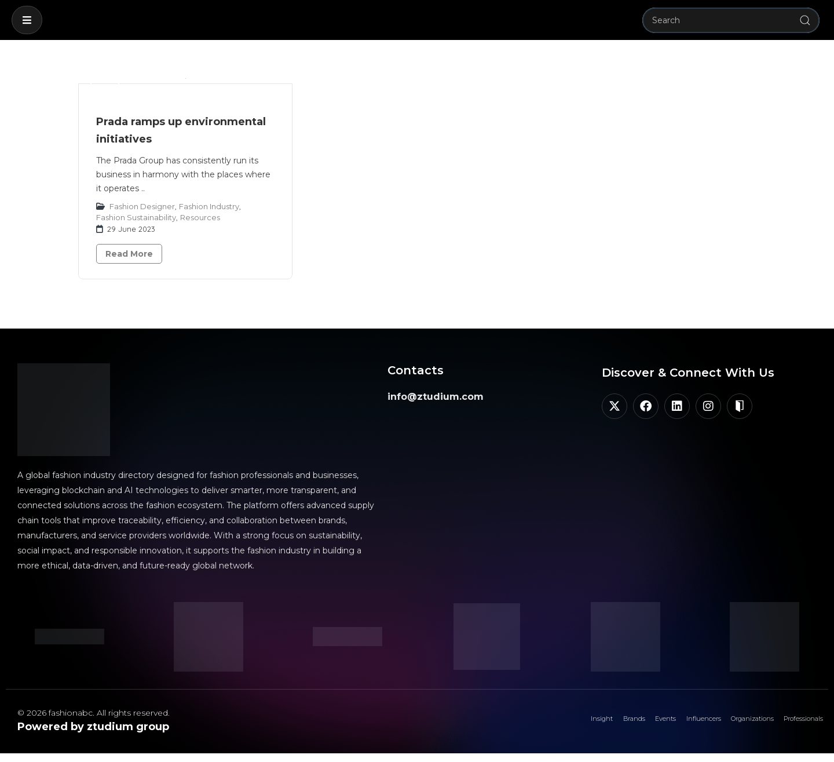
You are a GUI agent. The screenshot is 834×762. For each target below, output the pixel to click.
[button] (27, 20)
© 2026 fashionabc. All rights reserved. (93, 713)
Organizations (722, 724)
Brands (559, 724)
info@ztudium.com (435, 396)
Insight (515, 724)
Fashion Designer (142, 206)
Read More (129, 254)
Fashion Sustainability (136, 217)
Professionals (793, 724)
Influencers (655, 724)
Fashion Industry (209, 206)
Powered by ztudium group (93, 726)
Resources (200, 217)
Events (603, 724)
